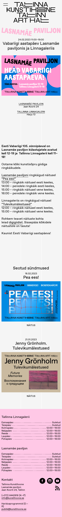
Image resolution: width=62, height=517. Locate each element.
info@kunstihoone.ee (13, 498)
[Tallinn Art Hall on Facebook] (42, 481)
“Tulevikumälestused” (17, 204)
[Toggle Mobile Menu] (5, 4)
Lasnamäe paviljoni (15, 175)
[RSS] (57, 488)
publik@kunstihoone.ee (14, 509)
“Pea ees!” (9, 179)
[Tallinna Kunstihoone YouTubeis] (57, 481)
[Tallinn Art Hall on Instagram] (50, 481)
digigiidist (16, 222)
